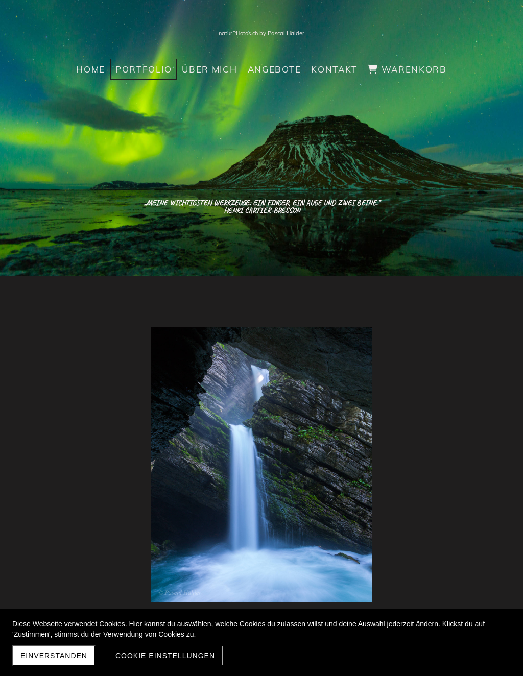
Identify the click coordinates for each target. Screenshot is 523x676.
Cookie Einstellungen (165, 655)
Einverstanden (53, 655)
